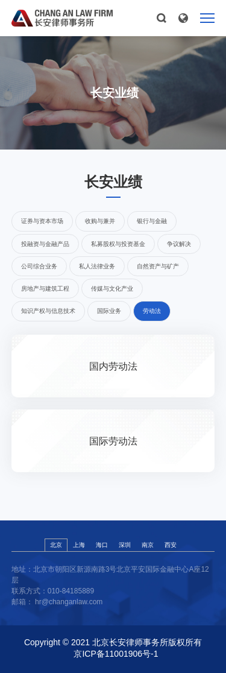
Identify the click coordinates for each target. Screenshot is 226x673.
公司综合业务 (39, 266)
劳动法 (152, 311)
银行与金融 (152, 221)
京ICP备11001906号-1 (116, 654)
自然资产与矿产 (158, 266)
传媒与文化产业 (112, 288)
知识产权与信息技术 (48, 311)
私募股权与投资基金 (118, 244)
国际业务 (109, 311)
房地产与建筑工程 (45, 288)
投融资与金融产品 (45, 244)
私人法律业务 (97, 266)
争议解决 (179, 244)
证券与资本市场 (42, 221)
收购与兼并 (100, 221)
